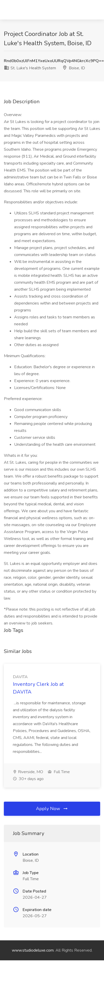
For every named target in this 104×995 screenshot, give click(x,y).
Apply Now (52, 809)
